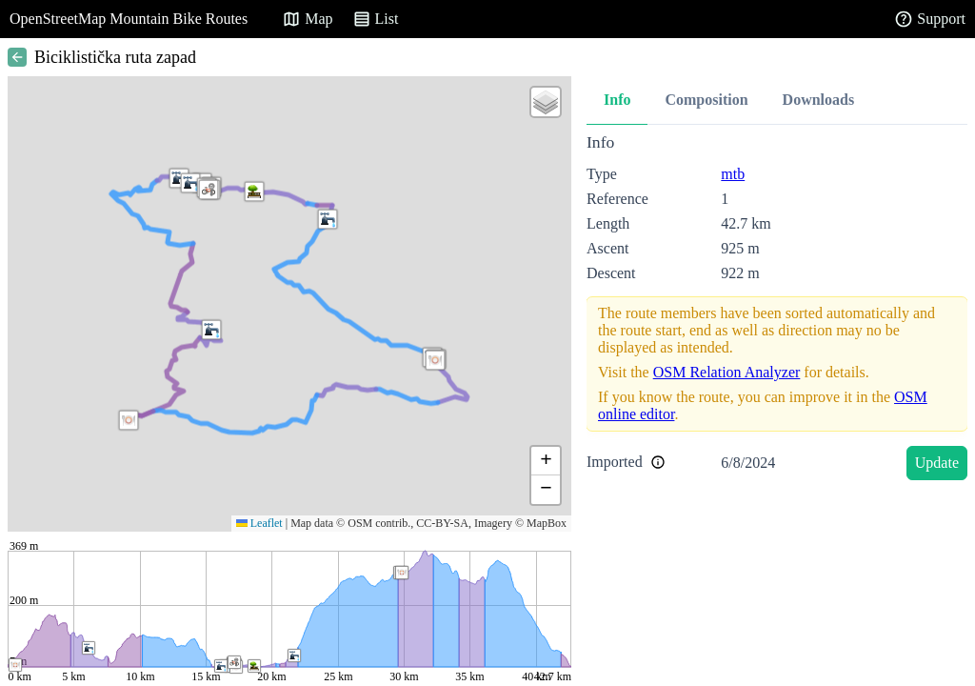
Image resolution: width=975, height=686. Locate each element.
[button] (190, 183)
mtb (733, 174)
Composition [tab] (706, 99)
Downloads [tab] (819, 99)
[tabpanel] (777, 310)
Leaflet (259, 523)
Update (937, 462)
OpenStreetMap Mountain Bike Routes (129, 18)
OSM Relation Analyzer (727, 372)
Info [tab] (617, 99)
